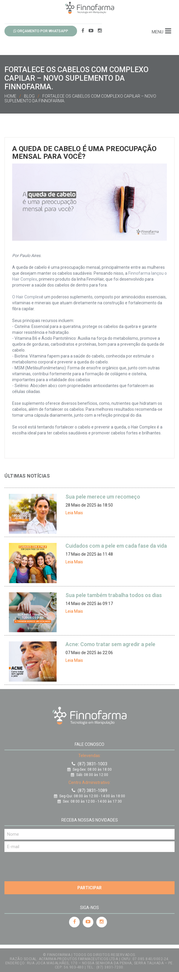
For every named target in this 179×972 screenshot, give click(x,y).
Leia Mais (74, 512)
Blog (29, 96)
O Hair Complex (26, 297)
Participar (89, 886)
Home (10, 96)
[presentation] (49, 863)
